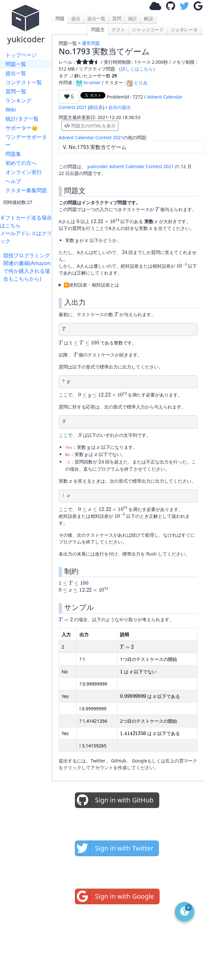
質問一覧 (16, 91)
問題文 (98, 29)
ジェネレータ (184, 29)
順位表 (96, 107)
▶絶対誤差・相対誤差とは (91, 285)
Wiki (11, 109)
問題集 (13, 153)
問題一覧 (16, 64)
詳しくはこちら (137, 69)
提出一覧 (16, 73)
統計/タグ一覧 (22, 118)
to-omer (88, 82)
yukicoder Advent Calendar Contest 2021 (130, 166)
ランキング (18, 100)
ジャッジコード (148, 29)
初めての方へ (21, 163)
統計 (132, 18)
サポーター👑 (22, 127)
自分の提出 (119, 107)
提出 (75, 18)
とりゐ (137, 82)
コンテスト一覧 (24, 82)
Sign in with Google (114, 896)
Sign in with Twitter (114, 848)
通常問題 (91, 43)
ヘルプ (13, 181)
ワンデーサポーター (26, 140)
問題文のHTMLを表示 (89, 126)
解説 (148, 18)
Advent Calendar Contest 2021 (91, 137)
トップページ (21, 55)
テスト (118, 29)
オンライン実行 (24, 172)
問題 (60, 18)
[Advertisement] (27, 303)
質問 (116, 18)
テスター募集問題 (26, 190)
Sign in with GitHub (114, 800)
